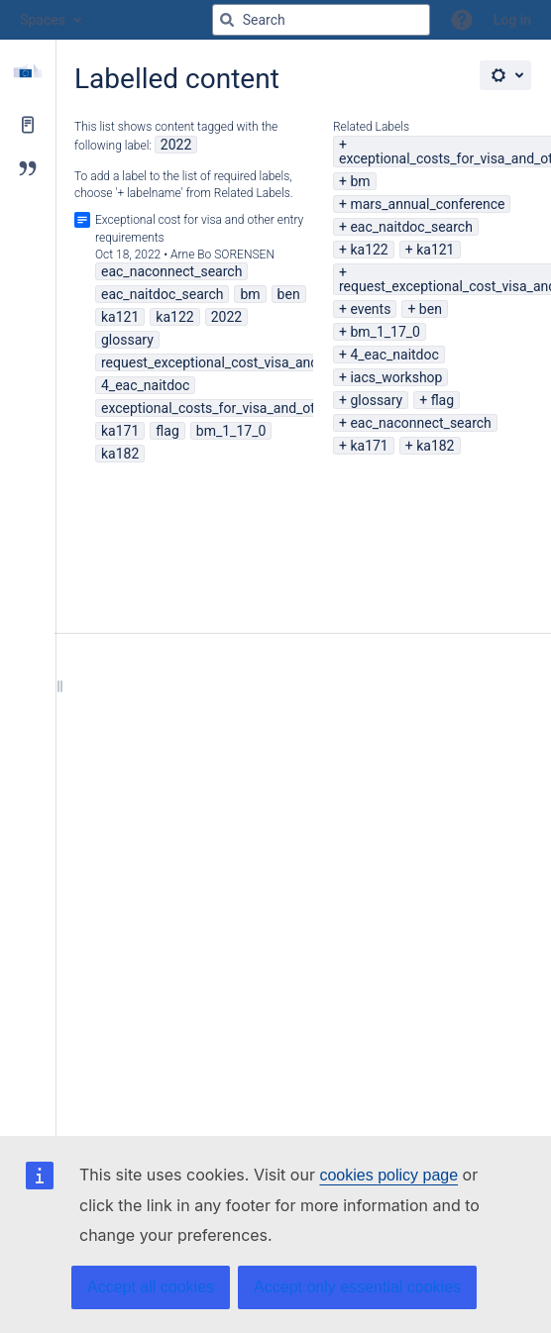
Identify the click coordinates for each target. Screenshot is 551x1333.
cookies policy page (388, 1175)
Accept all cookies (150, 1287)
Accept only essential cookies (357, 1287)
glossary (376, 400)
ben (430, 309)
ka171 (368, 446)
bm (360, 181)
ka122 (368, 249)
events (370, 309)
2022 (176, 145)
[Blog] (28, 168)
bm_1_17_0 (385, 332)
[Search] (227, 20)
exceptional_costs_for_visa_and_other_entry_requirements (280, 408)
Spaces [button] (42, 20)
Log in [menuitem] (512, 20)
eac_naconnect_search (420, 423)
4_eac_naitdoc (394, 354)
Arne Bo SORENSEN (222, 254)
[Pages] (28, 125)
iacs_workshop (396, 377)
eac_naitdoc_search (411, 227)
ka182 (435, 446)
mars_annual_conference (427, 204)
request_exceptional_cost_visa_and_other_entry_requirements (291, 362)
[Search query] (321, 20)
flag (442, 400)
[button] (462, 20)
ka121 (435, 249)
